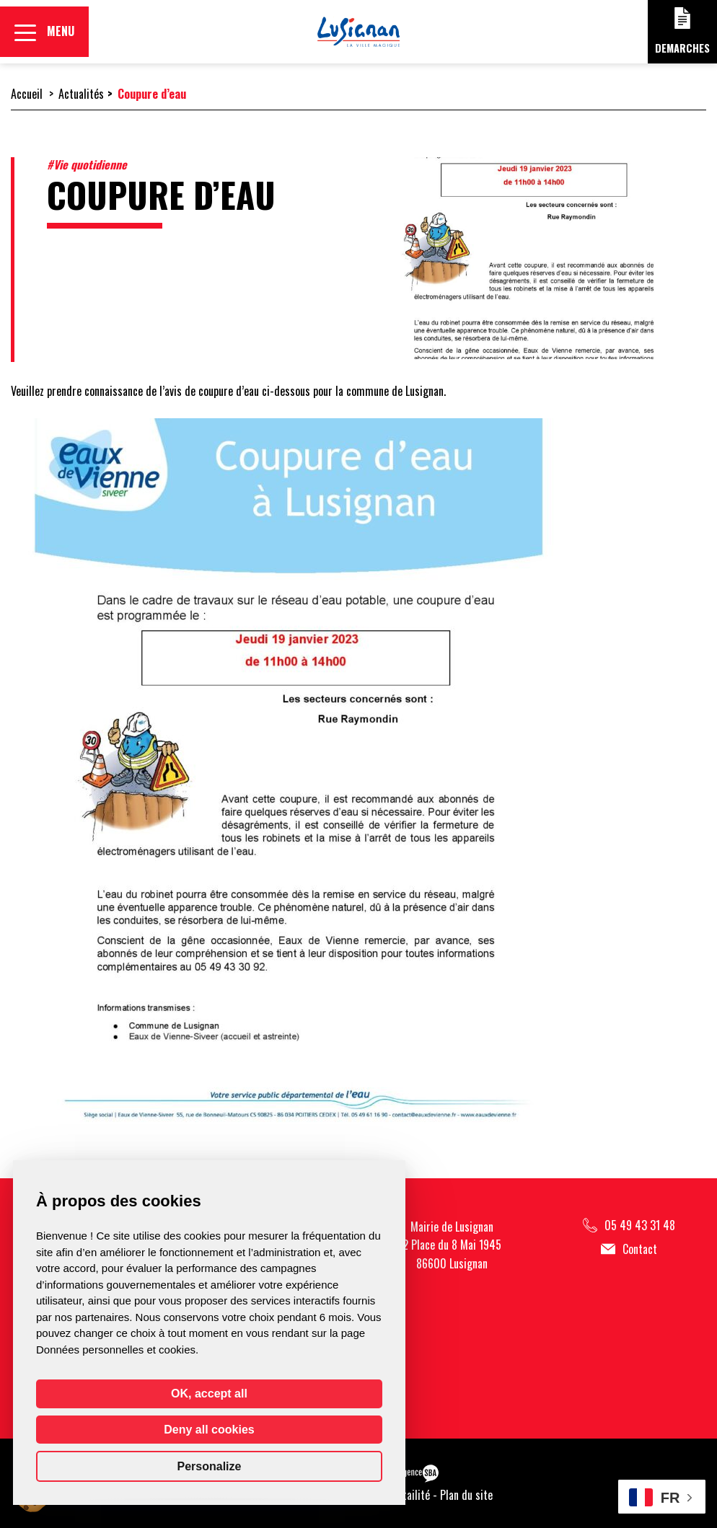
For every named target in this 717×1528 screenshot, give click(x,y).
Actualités (81, 93)
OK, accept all (209, 1393)
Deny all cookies (209, 1429)
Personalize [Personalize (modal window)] (209, 1466)
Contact (629, 1249)
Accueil (27, 93)
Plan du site (466, 1494)
